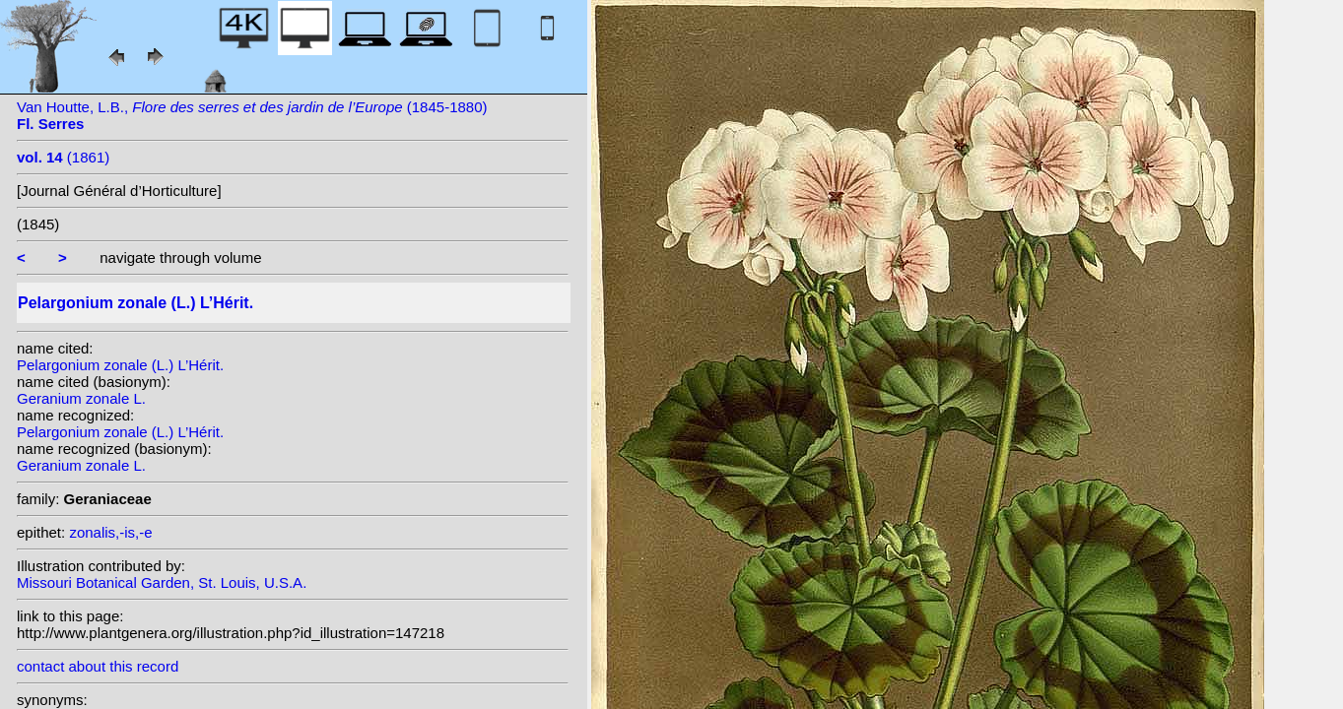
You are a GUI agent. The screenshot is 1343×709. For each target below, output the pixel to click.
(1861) (63, 157)
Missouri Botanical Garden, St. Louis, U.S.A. (161, 582)
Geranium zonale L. (81, 398)
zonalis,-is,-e (110, 532)
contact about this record (97, 666)
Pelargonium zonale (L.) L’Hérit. (120, 364)
